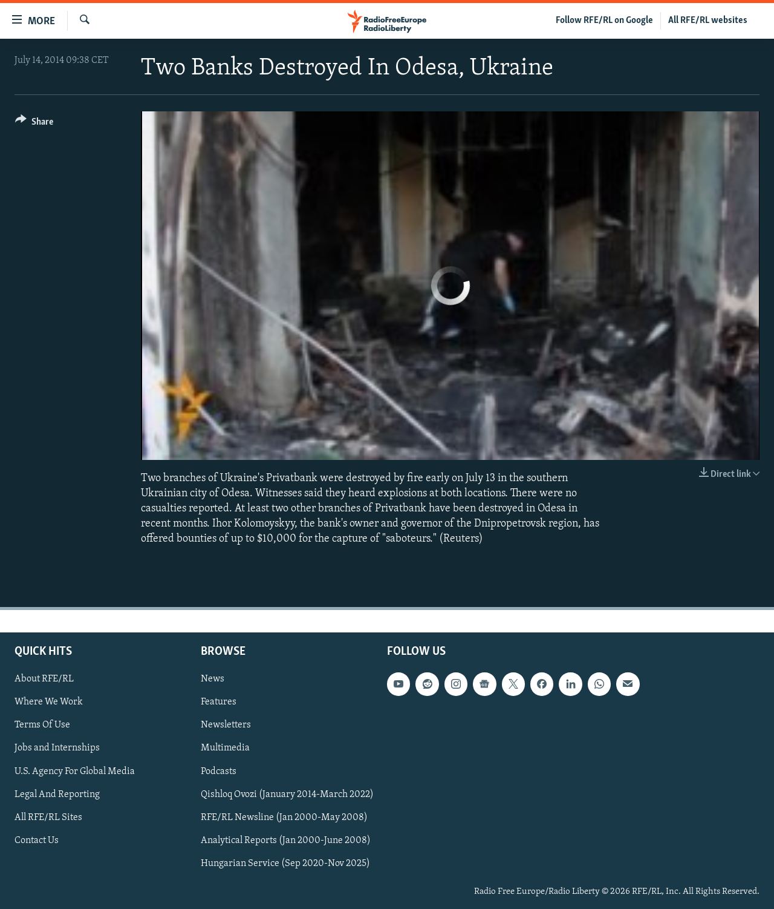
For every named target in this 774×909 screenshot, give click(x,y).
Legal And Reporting (57, 794)
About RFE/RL (44, 679)
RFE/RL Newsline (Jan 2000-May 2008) (284, 817)
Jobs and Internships (57, 748)
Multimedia (225, 748)
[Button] (34, 123)
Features (218, 702)
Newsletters (226, 725)
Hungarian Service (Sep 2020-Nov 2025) (285, 863)
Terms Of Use (42, 725)
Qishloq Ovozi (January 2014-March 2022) (287, 794)
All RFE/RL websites (707, 20)
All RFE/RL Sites (48, 817)
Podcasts (218, 771)
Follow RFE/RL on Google (604, 20)
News (212, 679)
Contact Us (37, 840)
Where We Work (49, 702)
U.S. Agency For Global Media (75, 771)
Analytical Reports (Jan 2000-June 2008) (286, 840)
